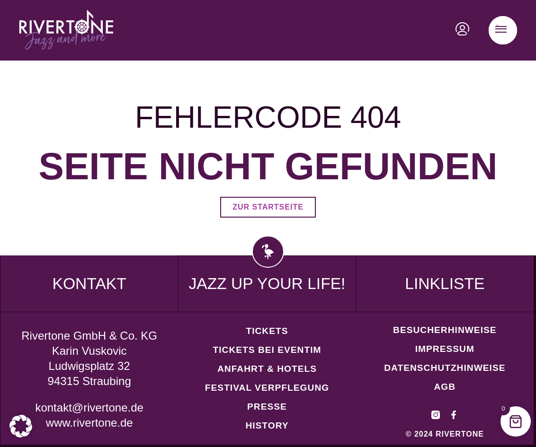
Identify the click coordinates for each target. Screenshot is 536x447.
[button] (21, 426)
